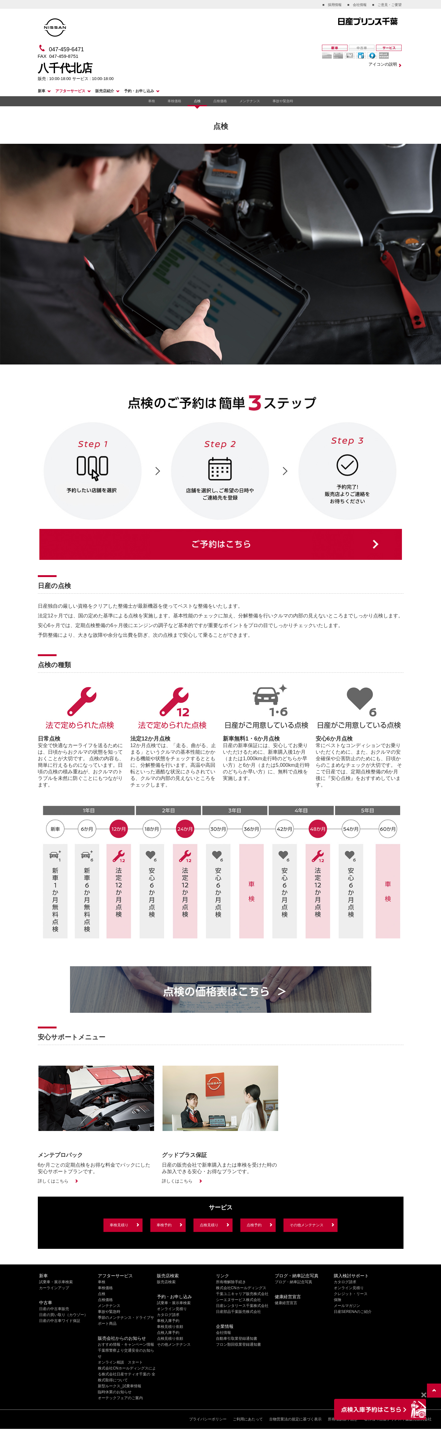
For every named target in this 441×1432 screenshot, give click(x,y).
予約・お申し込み (139, 91)
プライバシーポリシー (208, 1419)
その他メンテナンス (306, 1225)
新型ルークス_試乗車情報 (119, 1386)
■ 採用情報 (332, 5)
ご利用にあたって (248, 1419)
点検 (197, 101)
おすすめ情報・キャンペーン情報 (126, 1344)
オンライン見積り (172, 1309)
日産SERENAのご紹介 (353, 1311)
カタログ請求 (168, 1315)
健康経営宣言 (286, 1303)
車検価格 (174, 101)
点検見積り (209, 1225)
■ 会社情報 (357, 5)
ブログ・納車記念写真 (293, 1282)
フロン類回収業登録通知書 (238, 1344)
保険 (337, 1300)
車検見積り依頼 (170, 1326)
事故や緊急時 (283, 101)
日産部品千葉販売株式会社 (238, 1311)
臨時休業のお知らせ (115, 1392)
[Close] (424, 1395)
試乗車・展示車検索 (56, 1282)
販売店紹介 (104, 91)
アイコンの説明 (382, 64)
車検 (151, 101)
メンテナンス (249, 101)
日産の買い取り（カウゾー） (63, 1315)
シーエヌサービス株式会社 (238, 1300)
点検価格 (220, 101)
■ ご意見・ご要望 (387, 5)
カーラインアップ (54, 1288)
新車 (41, 91)
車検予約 (164, 1225)
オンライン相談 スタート (120, 1362)
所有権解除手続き (231, 1282)
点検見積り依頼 (170, 1338)
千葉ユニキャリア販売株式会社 (242, 1294)
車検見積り (119, 1225)
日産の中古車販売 (54, 1309)
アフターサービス (70, 91)
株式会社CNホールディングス (241, 1288)
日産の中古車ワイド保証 (59, 1321)
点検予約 (254, 1225)
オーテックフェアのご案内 (120, 1398)
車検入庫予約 (168, 1321)
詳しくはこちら (53, 1180)
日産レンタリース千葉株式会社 (242, 1306)
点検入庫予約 (168, 1332)
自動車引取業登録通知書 (236, 1338)
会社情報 (223, 1332)
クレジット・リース (351, 1294)
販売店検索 (166, 1282)
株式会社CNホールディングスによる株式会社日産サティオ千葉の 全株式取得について (127, 1374)
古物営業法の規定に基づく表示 (295, 1419)
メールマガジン (347, 1306)
